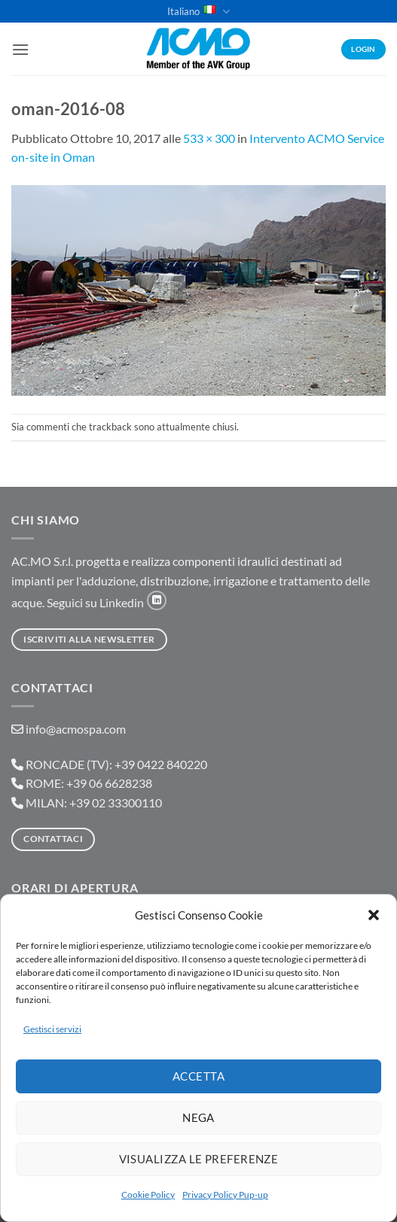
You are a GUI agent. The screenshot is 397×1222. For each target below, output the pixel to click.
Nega (198, 1117)
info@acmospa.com (76, 729)
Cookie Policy (148, 1194)
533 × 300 (209, 138)
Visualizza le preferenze (199, 1159)
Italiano (198, 12)
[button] (373, 915)
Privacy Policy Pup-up (225, 1194)
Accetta (198, 1076)
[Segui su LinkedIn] (156, 600)
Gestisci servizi (52, 1029)
